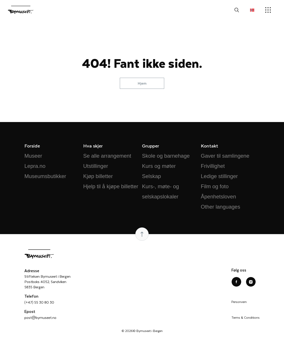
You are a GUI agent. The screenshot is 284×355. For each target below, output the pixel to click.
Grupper (150, 145)
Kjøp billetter (98, 176)
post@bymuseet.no (40, 317)
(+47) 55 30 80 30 (39, 302)
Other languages (220, 207)
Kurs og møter (159, 166)
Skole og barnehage (166, 156)
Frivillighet (213, 166)
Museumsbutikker (45, 176)
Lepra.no (34, 166)
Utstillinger (95, 166)
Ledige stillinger (219, 176)
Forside (32, 145)
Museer (33, 156)
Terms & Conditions (245, 317)
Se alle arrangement (107, 156)
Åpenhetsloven (218, 197)
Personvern (239, 301)
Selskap (151, 176)
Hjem (142, 83)
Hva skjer (93, 145)
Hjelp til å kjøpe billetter (110, 186)
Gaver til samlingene (225, 156)
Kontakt (209, 145)
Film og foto (215, 186)
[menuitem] (252, 10)
